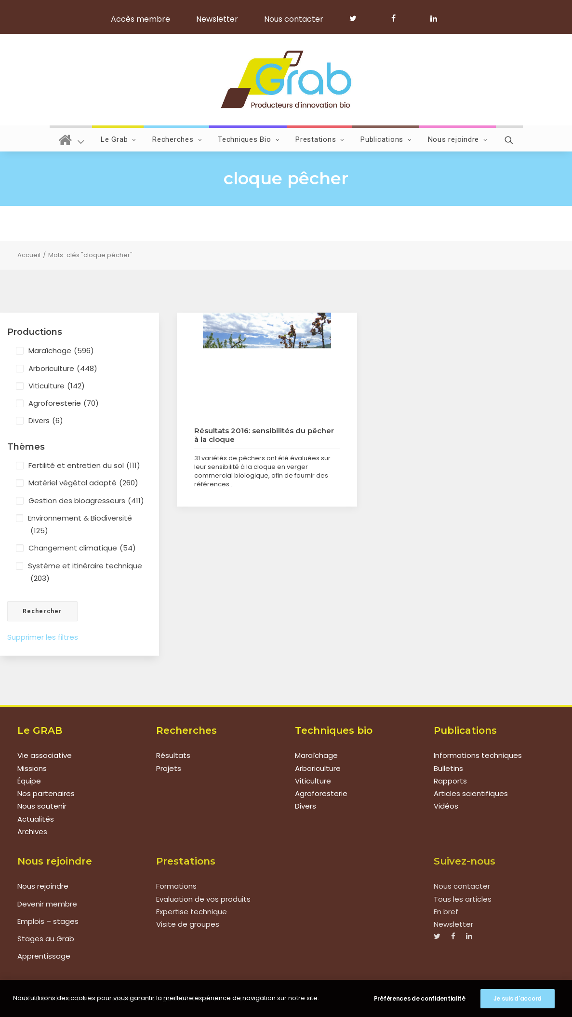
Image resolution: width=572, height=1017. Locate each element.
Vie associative (44, 755)
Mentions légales (153, 998)
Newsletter (217, 19)
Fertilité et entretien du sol (84, 465)
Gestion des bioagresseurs (86, 501)
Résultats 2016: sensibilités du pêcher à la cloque (264, 435)
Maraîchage (61, 350)
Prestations (320, 139)
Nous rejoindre (458, 139)
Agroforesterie (63, 403)
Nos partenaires (46, 793)
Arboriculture (62, 368)
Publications (386, 139)
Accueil (28, 255)
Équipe (29, 781)
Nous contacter (293, 19)
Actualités (35, 819)
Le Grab (118, 139)
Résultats (173, 755)
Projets (168, 768)
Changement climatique (82, 548)
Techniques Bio (248, 139)
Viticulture (56, 386)
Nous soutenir (42, 806)
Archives (32, 831)
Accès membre (140, 19)
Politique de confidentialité (226, 998)
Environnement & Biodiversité (80, 525)
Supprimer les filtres (42, 637)
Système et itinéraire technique (85, 573)
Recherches (177, 139)
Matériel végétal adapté (83, 483)
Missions (32, 768)
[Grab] (286, 79)
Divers (45, 420)
